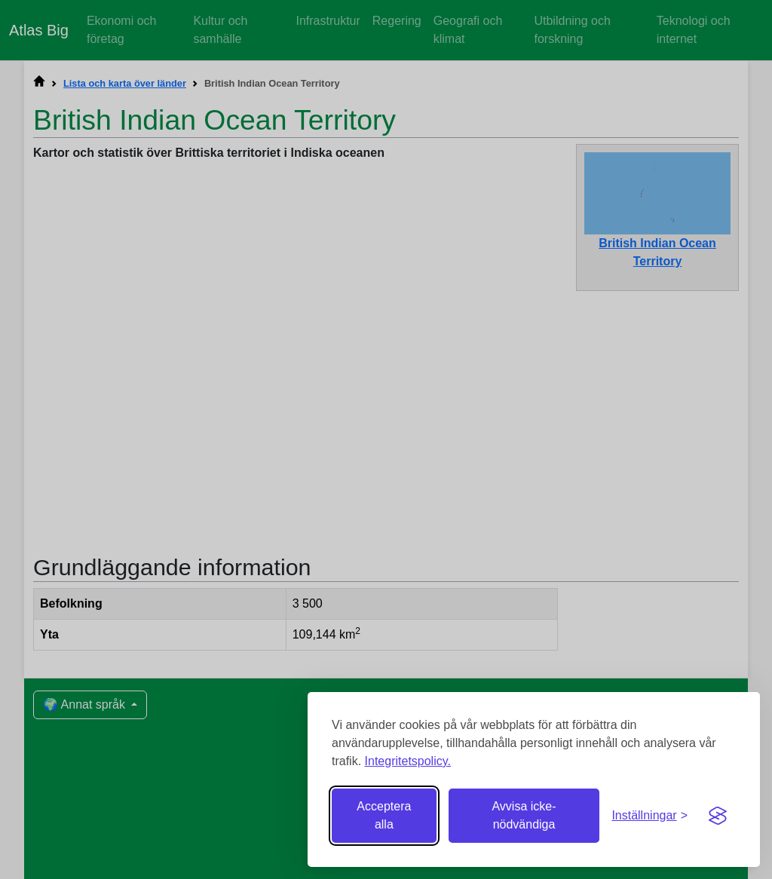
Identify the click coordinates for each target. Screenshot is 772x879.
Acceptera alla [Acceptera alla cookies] (384, 815)
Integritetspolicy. (408, 761)
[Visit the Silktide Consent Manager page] (718, 816)
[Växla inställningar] (649, 815)
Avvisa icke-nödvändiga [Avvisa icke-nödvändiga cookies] (524, 815)
